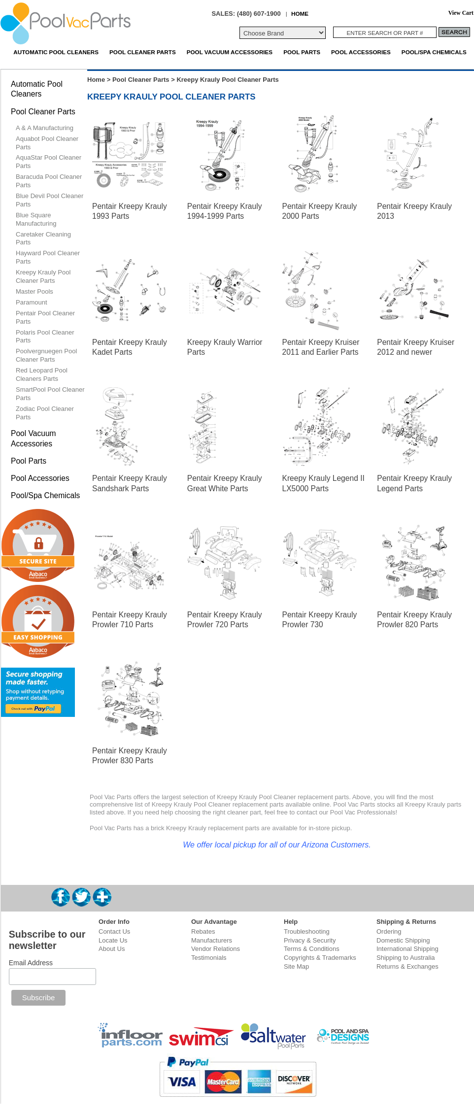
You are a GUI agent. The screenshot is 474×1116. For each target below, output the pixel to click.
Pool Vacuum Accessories (229, 52)
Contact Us (114, 931)
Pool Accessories (361, 52)
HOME (299, 13)
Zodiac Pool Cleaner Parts (45, 413)
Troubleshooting (307, 931)
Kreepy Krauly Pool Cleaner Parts (43, 276)
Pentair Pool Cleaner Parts (45, 317)
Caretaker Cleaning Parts (43, 238)
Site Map (296, 966)
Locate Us (113, 940)
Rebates (203, 931)
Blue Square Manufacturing (36, 219)
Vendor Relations (215, 948)
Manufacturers (211, 940)
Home (96, 79)
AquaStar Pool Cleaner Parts (48, 161)
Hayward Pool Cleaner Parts (48, 257)
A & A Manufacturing (44, 128)
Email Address (31, 963)
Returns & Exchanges (407, 966)
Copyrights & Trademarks (320, 957)
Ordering (389, 931)
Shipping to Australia (405, 957)
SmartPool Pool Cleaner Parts (50, 394)
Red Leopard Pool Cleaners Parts (42, 374)
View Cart (461, 13)
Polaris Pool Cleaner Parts (45, 336)
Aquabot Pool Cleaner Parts (47, 143)
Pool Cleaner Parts (142, 52)
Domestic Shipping (403, 940)
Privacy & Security (310, 940)
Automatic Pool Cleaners (56, 52)
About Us (112, 948)
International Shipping (407, 948)
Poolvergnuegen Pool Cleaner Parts (46, 355)
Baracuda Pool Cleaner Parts (49, 181)
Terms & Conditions (311, 948)
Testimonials (209, 957)
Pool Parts (301, 52)
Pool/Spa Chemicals (434, 52)
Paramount (31, 302)
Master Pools (34, 291)
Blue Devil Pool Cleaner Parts (49, 200)
